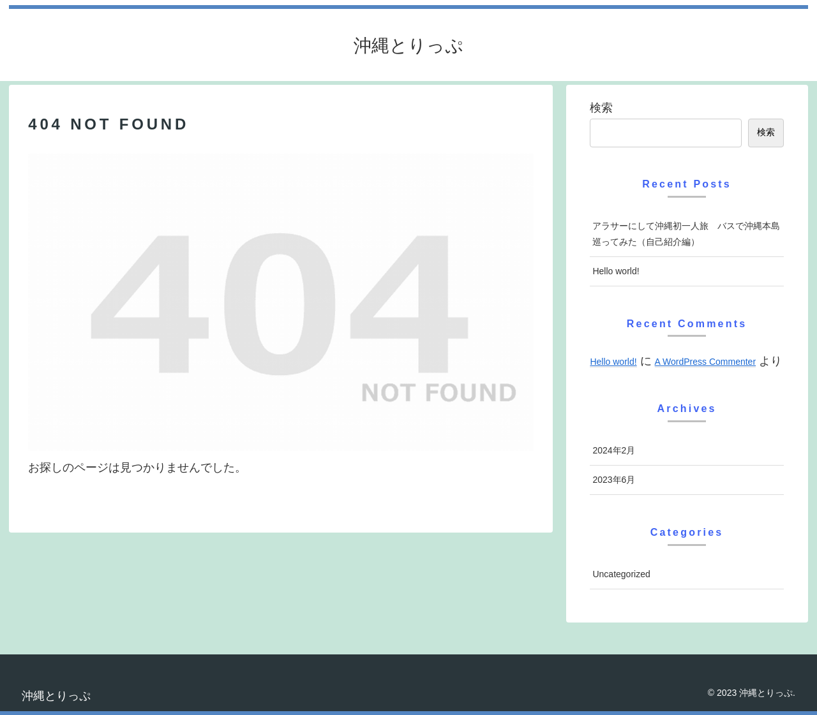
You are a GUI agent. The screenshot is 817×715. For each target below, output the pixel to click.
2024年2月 (613, 450)
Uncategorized (621, 574)
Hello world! (615, 271)
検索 (601, 107)
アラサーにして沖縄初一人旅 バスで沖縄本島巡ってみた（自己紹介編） (686, 234)
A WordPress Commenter (705, 362)
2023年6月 (613, 480)
